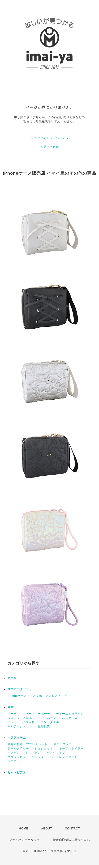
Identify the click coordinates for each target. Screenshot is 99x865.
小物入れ (28, 722)
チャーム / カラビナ (70, 713)
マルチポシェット (20, 726)
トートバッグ (47, 718)
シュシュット (44, 748)
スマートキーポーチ (36, 713)
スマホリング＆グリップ (50, 695)
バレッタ (38, 757)
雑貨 (11, 707)
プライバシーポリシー (24, 839)
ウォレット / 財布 (20, 718)
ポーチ (12, 713)
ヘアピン (14, 752)
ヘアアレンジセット (63, 757)
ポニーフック (62, 744)
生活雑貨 (44, 726)
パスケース (69, 718)
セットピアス (17, 772)
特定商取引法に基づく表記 (71, 839)
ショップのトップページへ (49, 138)
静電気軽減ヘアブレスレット (27, 744)
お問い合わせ (49, 147)
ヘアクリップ (56, 752)
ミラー (12, 722)
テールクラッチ (18, 748)
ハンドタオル (50, 722)
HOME (23, 828)
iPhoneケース (17, 695)
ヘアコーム (15, 761)
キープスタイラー (71, 748)
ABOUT (46, 828)
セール (12, 678)
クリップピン (17, 757)
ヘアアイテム (17, 737)
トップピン (33, 752)
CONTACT (72, 828)
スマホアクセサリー (21, 689)
